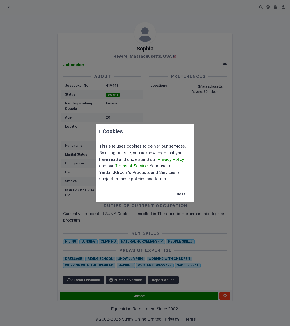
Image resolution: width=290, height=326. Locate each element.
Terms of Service (131, 165)
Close (180, 194)
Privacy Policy (171, 159)
